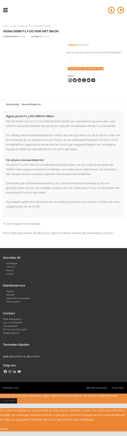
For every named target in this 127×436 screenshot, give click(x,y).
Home (5, 26)
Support (10, 291)
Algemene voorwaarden (18, 298)
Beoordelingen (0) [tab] (31, 104)
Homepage (11, 263)
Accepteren (8, 401)
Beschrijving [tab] (12, 104)
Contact (10, 274)
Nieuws (10, 270)
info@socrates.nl (11, 333)
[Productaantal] (70, 60)
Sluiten (4, 429)
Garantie (10, 294)
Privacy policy (13, 301)
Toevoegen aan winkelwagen (86, 69)
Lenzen (13, 26)
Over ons (10, 267)
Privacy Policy (118, 388)
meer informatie (107, 395)
